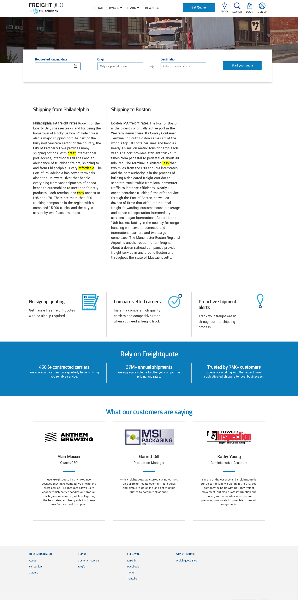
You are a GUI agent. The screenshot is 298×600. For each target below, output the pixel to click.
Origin (101, 59)
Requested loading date (51, 59)
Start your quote (242, 65)
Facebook (133, 567)
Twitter (131, 573)
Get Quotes (199, 7)
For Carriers (36, 567)
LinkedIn (132, 561)
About (32, 561)
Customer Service (88, 561)
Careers (33, 573)
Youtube (132, 579)
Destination (168, 59)
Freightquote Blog (186, 561)
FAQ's (81, 567)
